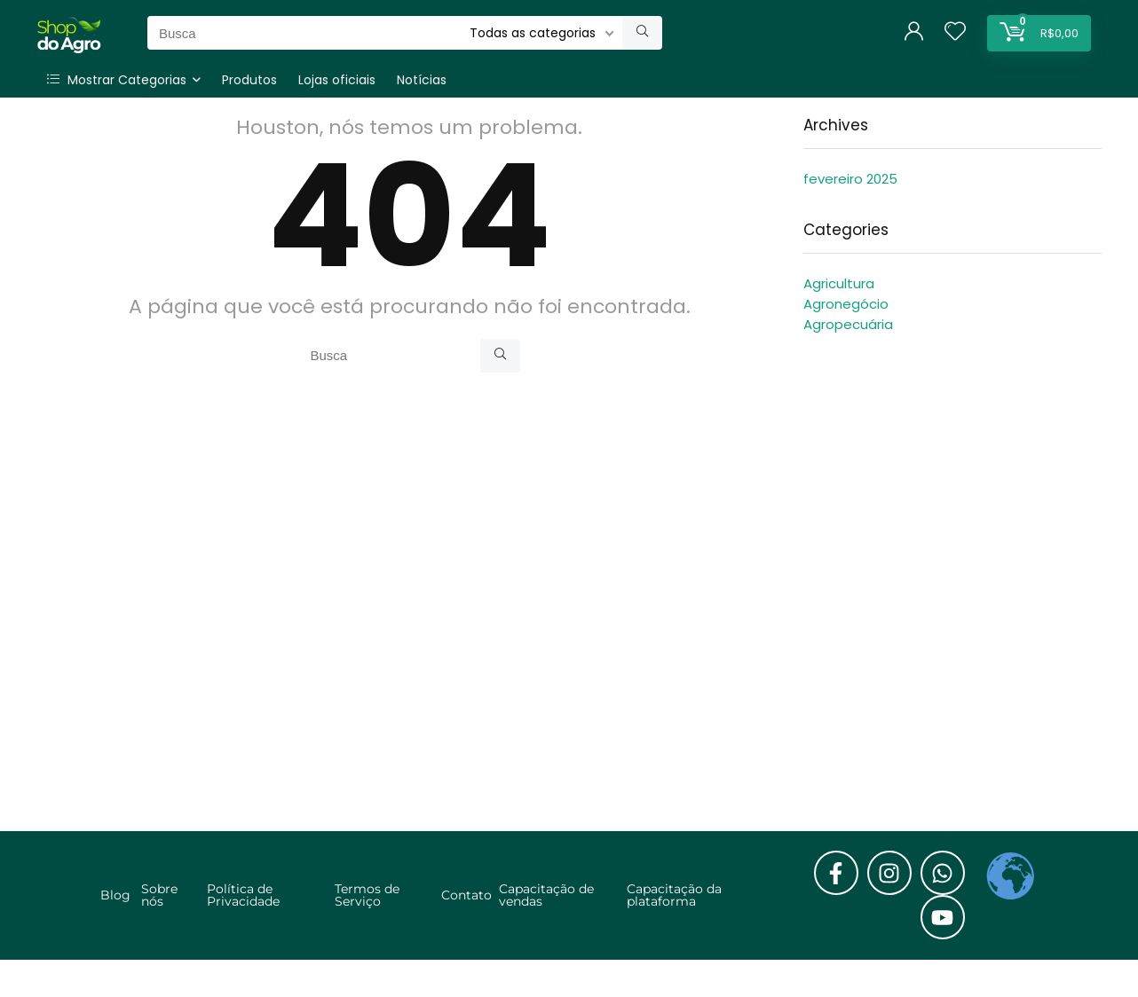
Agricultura (838, 283)
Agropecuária (848, 324)
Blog (115, 895)
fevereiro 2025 (850, 178)
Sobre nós (159, 895)
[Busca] (642, 33)
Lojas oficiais (336, 80)
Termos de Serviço (367, 895)
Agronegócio (846, 303)
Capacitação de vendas (546, 895)
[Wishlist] (955, 32)
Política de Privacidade (243, 895)
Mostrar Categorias (116, 80)
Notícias (422, 80)
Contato (466, 895)
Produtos (249, 80)
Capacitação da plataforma (674, 895)
